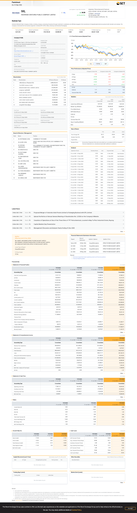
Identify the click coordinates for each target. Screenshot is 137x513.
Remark (13, 488)
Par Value (43, 56)
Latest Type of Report (20, 247)
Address (16, 40)
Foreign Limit (17, 125)
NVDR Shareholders (45, 120)
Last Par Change (44, 61)
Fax (15, 64)
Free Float (16, 110)
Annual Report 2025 (20, 56)
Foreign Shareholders (19, 120)
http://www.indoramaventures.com (23, 51)
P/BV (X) (119, 30)
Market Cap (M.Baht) (33, 30)
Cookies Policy (76, 510)
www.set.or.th (19, 500)
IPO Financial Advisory (19, 69)
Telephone (16, 59)
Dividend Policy (74, 142)
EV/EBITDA (70, 30)
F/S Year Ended (19, 252)
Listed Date (43, 45)
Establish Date (44, 40)
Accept (130, 508)
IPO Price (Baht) (44, 50)
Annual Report (17, 54)
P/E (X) (108, 30)
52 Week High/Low (96, 30)
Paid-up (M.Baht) (19, 30)
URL (15, 49)
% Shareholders (17, 115)
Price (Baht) (82, 30)
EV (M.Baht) (46, 30)
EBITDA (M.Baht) (59, 30)
